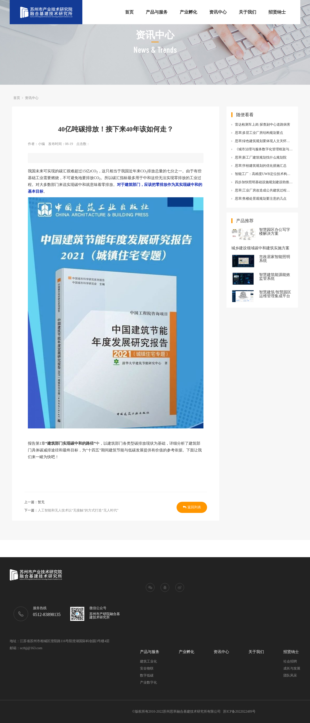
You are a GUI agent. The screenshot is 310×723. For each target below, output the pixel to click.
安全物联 (147, 668)
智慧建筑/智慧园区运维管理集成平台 (275, 294)
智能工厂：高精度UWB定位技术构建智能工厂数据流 (264, 174)
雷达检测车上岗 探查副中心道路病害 (262, 124)
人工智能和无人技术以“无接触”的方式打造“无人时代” (78, 510)
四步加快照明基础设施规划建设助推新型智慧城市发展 (264, 182)
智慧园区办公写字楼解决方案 (274, 232)
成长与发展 (291, 668)
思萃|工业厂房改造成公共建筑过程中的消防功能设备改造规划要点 (264, 190)
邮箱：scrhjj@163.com (26, 648)
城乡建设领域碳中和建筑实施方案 (260, 248)
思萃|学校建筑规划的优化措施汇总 (261, 165)
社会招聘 (290, 661)
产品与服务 (157, 12)
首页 (129, 12)
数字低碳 (147, 675)
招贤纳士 (277, 12)
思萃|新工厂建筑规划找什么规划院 (261, 157)
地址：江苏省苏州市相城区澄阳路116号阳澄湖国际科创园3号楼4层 (59, 641)
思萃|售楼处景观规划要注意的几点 (261, 198)
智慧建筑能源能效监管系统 (274, 277)
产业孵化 (188, 12)
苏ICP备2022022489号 (239, 711)
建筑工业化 (148, 661)
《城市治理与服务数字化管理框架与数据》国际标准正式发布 (264, 149)
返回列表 (192, 507)
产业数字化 (148, 682)
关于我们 (247, 12)
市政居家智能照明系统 (274, 259)
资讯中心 (218, 12)
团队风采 (290, 675)
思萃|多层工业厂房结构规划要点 (259, 133)
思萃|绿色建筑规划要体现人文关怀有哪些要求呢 (264, 141)
